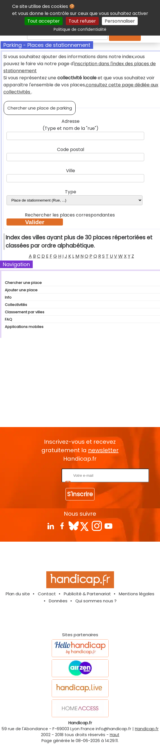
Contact (47, 594)
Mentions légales (136, 594)
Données (58, 601)
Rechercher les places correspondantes (70, 215)
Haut (114, 735)
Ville (70, 170)
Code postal (70, 149)
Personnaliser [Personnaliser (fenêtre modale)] (120, 21)
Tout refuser (82, 21)
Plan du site (18, 594)
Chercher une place (23, 282)
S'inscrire (80, 494)
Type (70, 192)
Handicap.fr (147, 729)
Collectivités (16, 304)
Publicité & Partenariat (87, 594)
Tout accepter (43, 21)
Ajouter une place (21, 290)
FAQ (8, 319)
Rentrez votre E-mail (38, 475)
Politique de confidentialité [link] (80, 29)
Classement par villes (24, 312)
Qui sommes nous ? (96, 601)
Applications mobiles (24, 326)
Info (8, 297)
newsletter (103, 450)
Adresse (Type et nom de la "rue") (70, 125)
